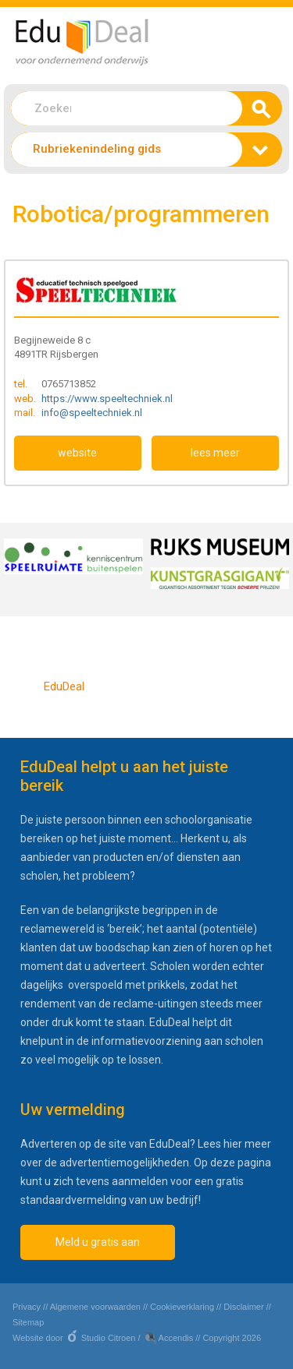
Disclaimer (243, 1306)
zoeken (257, 113)
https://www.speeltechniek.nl (107, 398)
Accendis (176, 1338)
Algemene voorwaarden (95, 1306)
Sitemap (28, 1322)
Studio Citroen (108, 1338)
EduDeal (64, 686)
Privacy (27, 1306)
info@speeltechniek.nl (91, 412)
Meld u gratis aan (97, 1242)
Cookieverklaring (182, 1306)
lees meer (215, 452)
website (77, 452)
